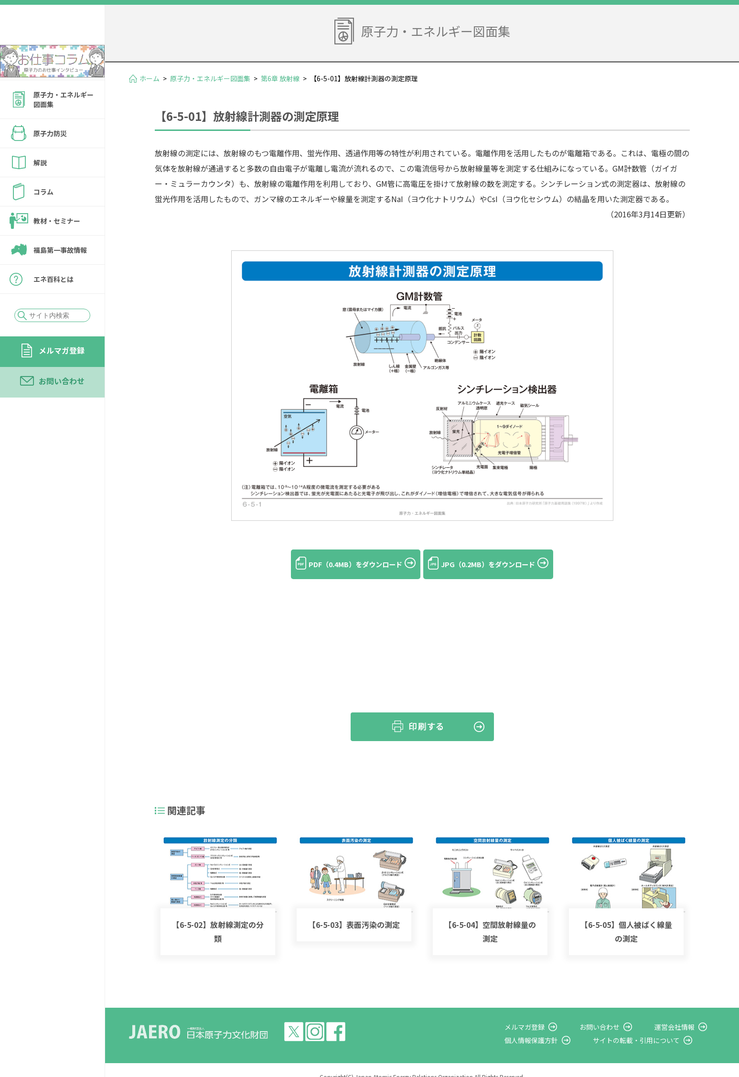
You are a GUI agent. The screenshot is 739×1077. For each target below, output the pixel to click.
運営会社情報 (683, 1013)
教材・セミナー (56, 246)
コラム (43, 217)
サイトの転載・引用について (652, 1026)
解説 (40, 188)
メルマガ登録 (62, 376)
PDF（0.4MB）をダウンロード (345, 564)
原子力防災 (50, 159)
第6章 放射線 (280, 78)
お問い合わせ (62, 406)
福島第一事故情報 (60, 275)
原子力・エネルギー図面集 (63, 125)
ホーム (149, 78)
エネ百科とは (53, 305)
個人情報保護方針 (555, 1026)
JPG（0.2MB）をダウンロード (498, 564)
